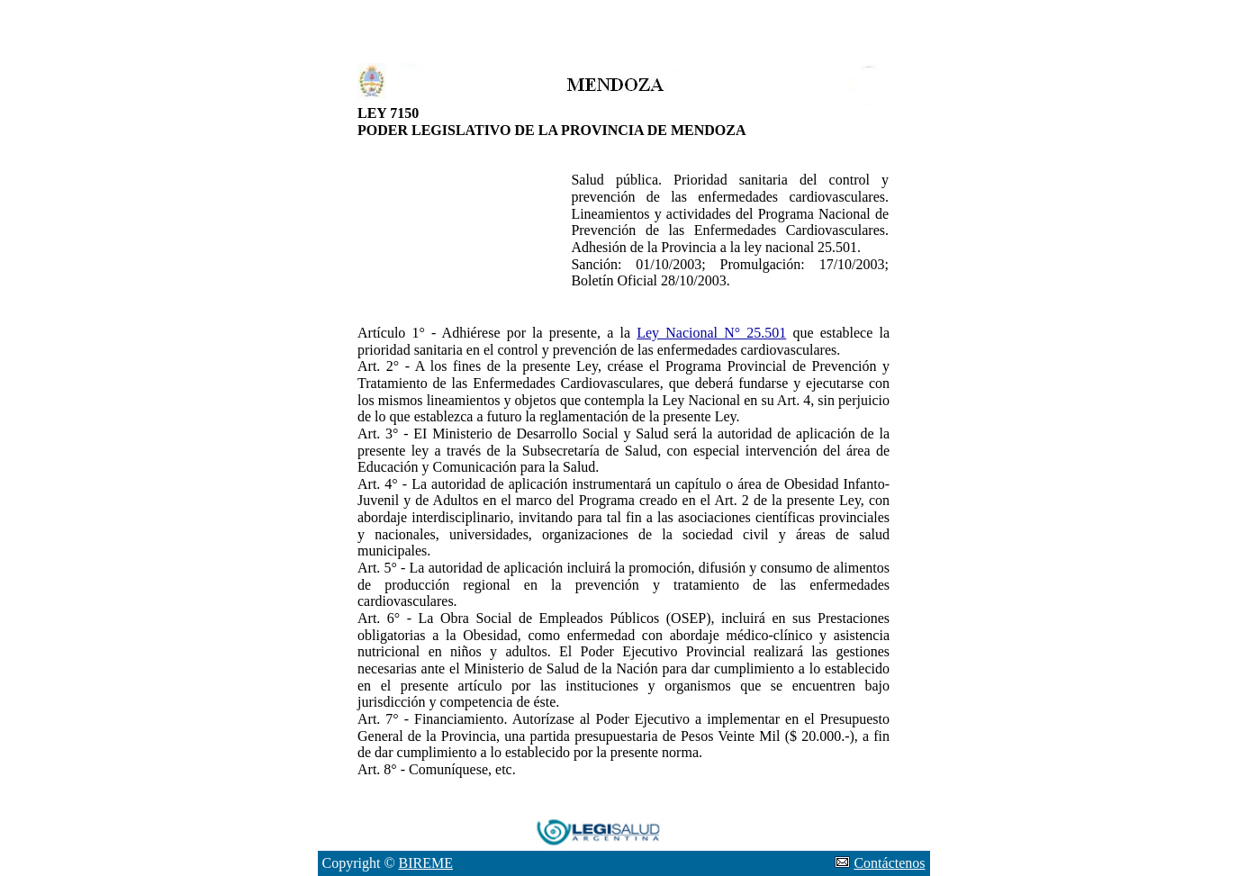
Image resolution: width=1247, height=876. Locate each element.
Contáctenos (889, 863)
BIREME (426, 863)
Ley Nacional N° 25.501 (711, 332)
